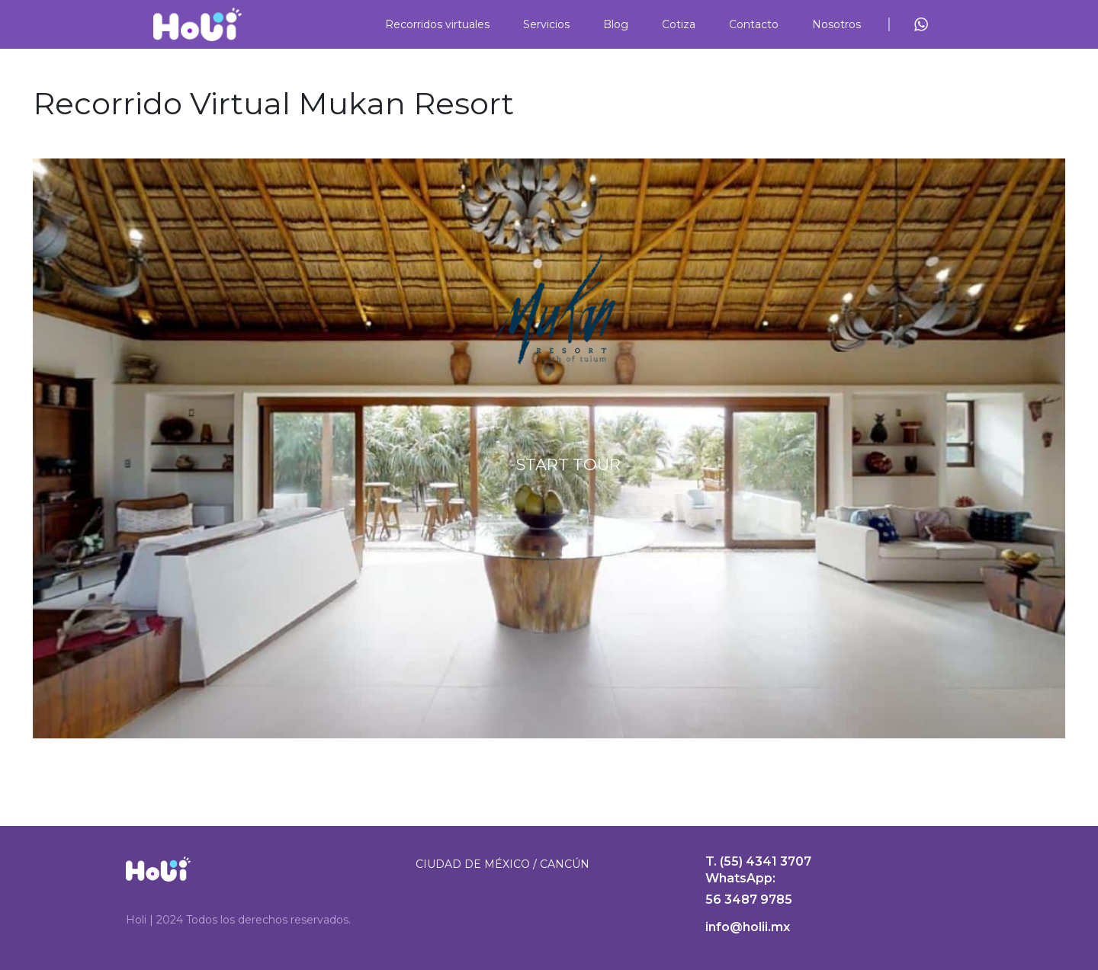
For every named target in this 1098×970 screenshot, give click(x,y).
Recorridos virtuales (437, 24)
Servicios (546, 24)
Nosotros (836, 24)
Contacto (754, 24)
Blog (615, 24)
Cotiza (678, 24)
